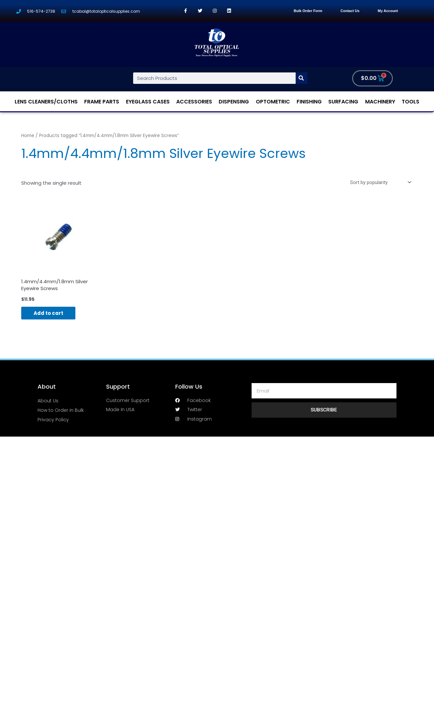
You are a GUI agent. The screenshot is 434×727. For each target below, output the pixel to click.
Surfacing (343, 101)
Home (27, 135)
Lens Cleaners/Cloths (46, 101)
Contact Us (350, 11)
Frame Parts (101, 101)
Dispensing (234, 101)
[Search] (301, 78)
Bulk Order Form (308, 11)
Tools (410, 101)
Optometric (273, 101)
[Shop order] (379, 182)
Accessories (194, 101)
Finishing (309, 101)
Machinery (380, 101)
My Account (388, 11)
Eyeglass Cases (148, 101)
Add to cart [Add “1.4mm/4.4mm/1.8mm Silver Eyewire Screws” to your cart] (49, 313)
